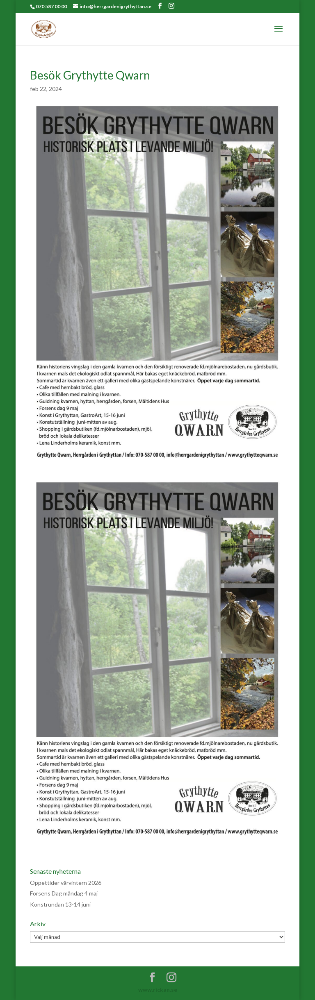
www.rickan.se (157, 989)
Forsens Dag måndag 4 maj (64, 893)
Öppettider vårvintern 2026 (65, 882)
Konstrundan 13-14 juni (60, 904)
